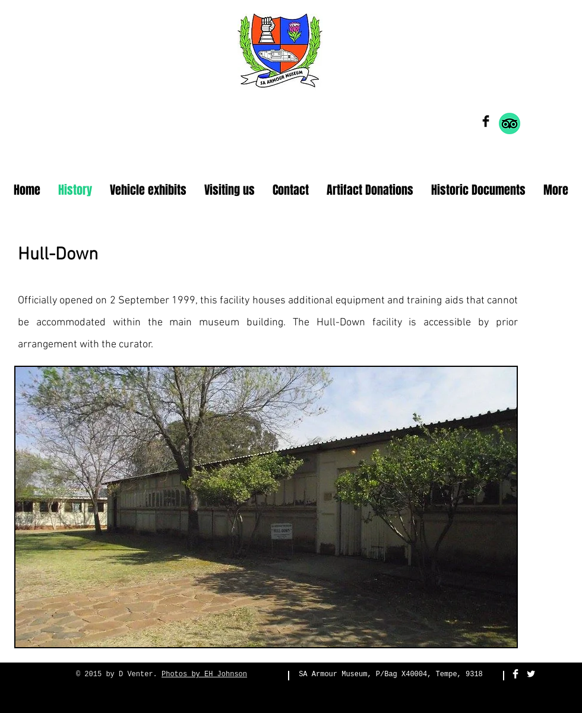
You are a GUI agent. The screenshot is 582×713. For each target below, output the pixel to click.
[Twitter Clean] (531, 674)
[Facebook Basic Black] (486, 121)
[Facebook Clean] (515, 674)
